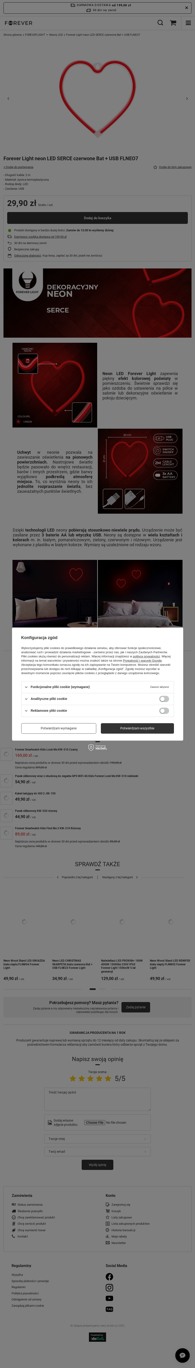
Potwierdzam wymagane (59, 728)
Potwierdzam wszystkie (137, 728)
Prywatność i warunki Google (142, 660)
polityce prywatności (146, 656)
